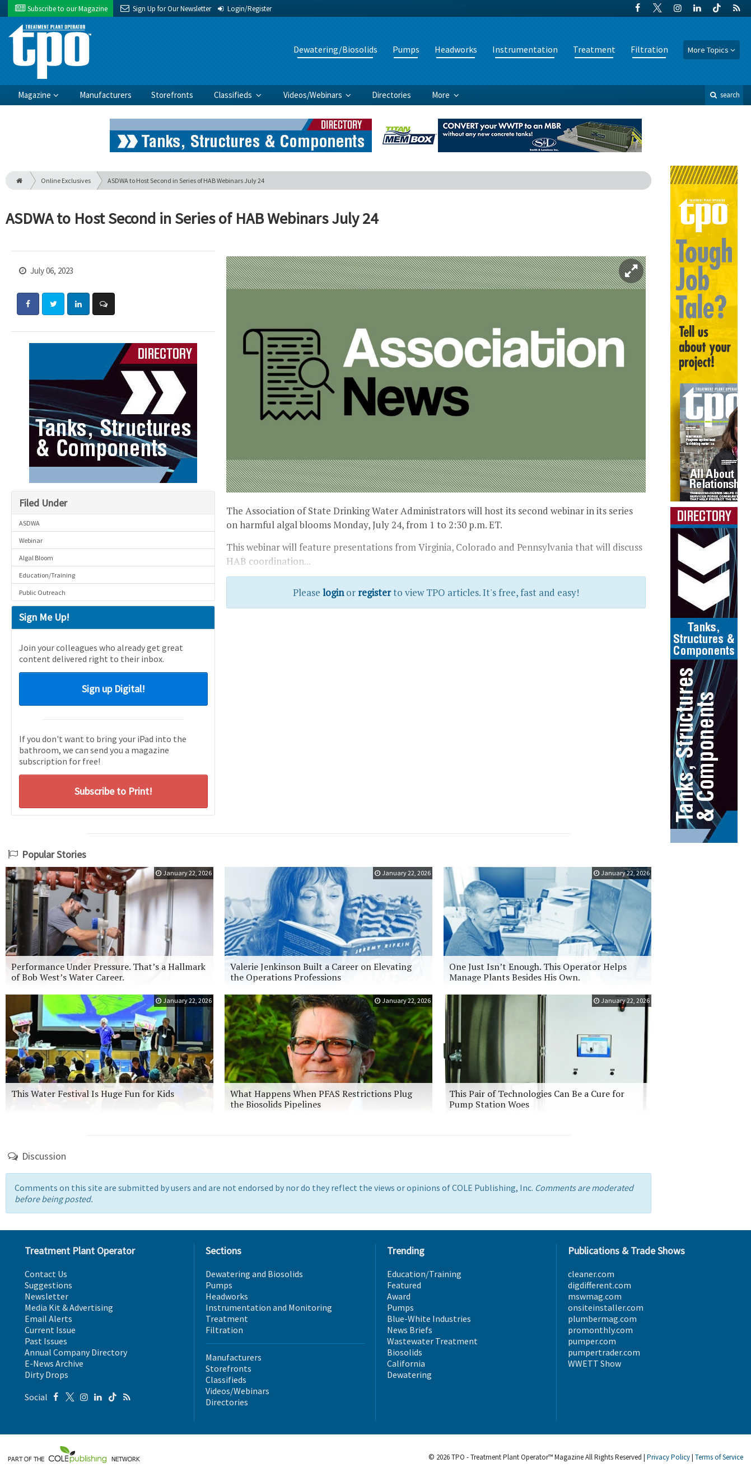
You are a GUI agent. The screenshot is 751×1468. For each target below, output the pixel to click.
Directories (391, 95)
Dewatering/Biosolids (335, 49)
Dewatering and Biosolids (254, 1273)
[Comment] (103, 304)
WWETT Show (594, 1363)
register (374, 592)
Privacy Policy (668, 1457)
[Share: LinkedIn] (78, 304)
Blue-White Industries (429, 1318)
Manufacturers (106, 95)
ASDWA (29, 523)
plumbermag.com (602, 1318)
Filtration (649, 49)
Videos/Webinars (313, 95)
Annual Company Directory (76, 1352)
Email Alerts (48, 1318)
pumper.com (592, 1341)
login (333, 592)
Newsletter (46, 1296)
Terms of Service (719, 1457)
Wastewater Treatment (432, 1341)
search (724, 95)
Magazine (34, 95)
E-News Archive (54, 1363)
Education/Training (47, 575)
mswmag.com (595, 1296)
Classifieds (234, 95)
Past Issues (46, 1341)
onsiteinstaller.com (605, 1307)
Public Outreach (42, 592)
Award (399, 1296)
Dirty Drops (46, 1374)
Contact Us (46, 1273)
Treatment (594, 49)
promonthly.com (600, 1329)
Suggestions (48, 1285)
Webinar (31, 540)
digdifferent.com (599, 1285)
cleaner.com (591, 1273)
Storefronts (172, 95)
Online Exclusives (66, 180)
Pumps (406, 49)
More (441, 95)
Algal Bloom (36, 558)
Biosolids (404, 1352)
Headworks (456, 49)
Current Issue (50, 1329)
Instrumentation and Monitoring (269, 1307)
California (406, 1363)
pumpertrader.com (604, 1352)
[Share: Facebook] (28, 304)
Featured (404, 1285)
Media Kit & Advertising (69, 1307)
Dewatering (409, 1374)
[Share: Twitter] (53, 304)
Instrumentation (525, 49)
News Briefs (409, 1329)
